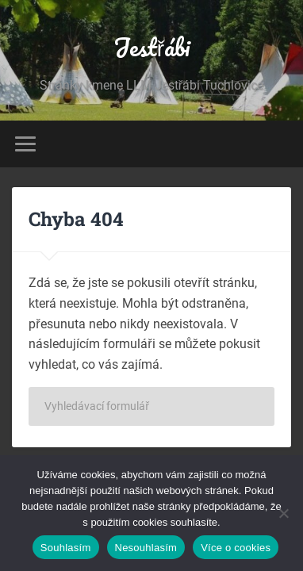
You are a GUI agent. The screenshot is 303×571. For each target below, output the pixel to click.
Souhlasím (65, 548)
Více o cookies (235, 548)
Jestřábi (151, 47)
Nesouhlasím (146, 548)
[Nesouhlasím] (283, 513)
